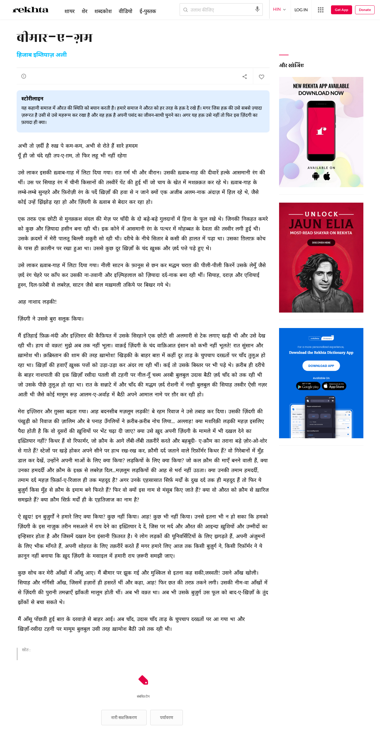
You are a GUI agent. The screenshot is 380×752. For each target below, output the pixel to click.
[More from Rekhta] (320, 9)
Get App (341, 9)
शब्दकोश (103, 11)
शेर (84, 11)
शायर (69, 11)
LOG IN (301, 9)
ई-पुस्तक (148, 11)
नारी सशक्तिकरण (124, 717)
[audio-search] (257, 9)
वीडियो (125, 11)
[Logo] (30, 11)
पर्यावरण (166, 717)
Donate (365, 9)
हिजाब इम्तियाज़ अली (42, 55)
